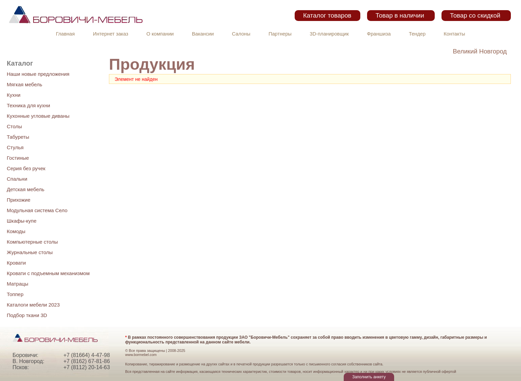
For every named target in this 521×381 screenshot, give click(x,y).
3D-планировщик (329, 34)
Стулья (15, 147)
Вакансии (203, 34)
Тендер (417, 34)
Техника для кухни (28, 105)
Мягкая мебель (24, 84)
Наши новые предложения (38, 74)
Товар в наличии (400, 15)
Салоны (241, 34)
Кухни (13, 95)
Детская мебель (25, 189)
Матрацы (17, 284)
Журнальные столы (30, 252)
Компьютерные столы (32, 242)
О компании (160, 34)
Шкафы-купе (22, 221)
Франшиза (379, 34)
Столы (14, 126)
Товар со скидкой (475, 15)
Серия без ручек (26, 168)
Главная (65, 34)
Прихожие (18, 200)
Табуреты (18, 137)
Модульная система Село (37, 210)
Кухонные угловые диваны (38, 116)
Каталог (20, 63)
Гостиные (18, 158)
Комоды (16, 231)
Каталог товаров (327, 15)
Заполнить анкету (369, 377)
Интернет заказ (110, 34)
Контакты (454, 34)
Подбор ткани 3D (27, 315)
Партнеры (280, 34)
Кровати (16, 263)
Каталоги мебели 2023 (33, 305)
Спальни (17, 179)
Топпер (15, 294)
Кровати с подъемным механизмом (48, 273)
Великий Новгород (480, 51)
